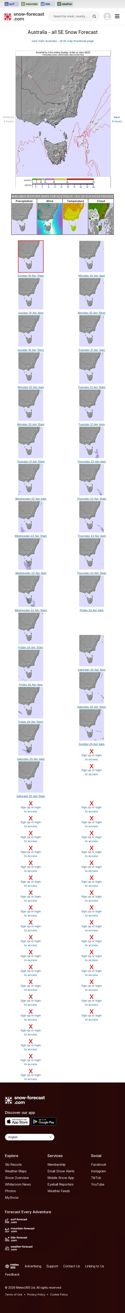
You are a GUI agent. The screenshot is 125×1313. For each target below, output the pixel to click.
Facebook (98, 1164)
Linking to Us (94, 1266)
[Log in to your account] (107, 16)
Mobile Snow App (60, 1178)
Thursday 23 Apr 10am (91, 498)
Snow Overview (17, 1178)
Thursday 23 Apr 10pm (91, 573)
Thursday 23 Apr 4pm (92, 535)
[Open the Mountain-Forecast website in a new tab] (30, 4)
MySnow (12, 1197)
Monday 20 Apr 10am (30, 424)
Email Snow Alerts (60, 1171)
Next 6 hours (117, 119)
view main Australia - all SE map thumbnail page (63, 41)
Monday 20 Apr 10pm (91, 312)
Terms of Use (13, 1294)
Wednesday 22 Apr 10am (31, 535)
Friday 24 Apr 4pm (31, 684)
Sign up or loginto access (91, 755)
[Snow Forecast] (24, 16)
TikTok (96, 1178)
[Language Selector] (29, 1137)
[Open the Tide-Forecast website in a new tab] (47, 4)
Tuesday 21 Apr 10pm (31, 461)
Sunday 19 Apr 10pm (31, 350)
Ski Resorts (13, 1164)
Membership (56, 1164)
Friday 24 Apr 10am (30, 647)
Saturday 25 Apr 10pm (91, 706)
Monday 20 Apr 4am (31, 387)
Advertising (33, 1266)
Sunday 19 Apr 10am (31, 275)
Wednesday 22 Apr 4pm (30, 573)
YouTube (97, 1184)
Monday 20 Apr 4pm (92, 275)
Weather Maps (16, 1171)
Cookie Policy (59, 1294)
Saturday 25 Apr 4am (31, 758)
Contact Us (71, 1266)
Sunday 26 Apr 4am (91, 744)
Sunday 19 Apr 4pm (30, 312)
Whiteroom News (18, 1184)
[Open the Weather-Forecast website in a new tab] (65, 4)
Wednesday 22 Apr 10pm (31, 610)
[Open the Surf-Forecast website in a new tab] (11, 4)
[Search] (94, 16)
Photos (10, 1191)
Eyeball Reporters (60, 1184)
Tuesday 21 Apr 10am (91, 387)
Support (52, 1266)
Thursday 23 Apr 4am (92, 461)
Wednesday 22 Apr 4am (30, 498)
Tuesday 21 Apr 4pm (91, 424)
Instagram (98, 1171)
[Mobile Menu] (117, 16)
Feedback (12, 1274)
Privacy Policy (36, 1294)
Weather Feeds (58, 1191)
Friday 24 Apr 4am (92, 610)
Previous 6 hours (8, 119)
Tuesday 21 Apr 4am (91, 350)
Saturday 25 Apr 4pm (91, 669)
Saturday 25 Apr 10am (31, 796)
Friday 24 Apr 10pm (30, 721)
